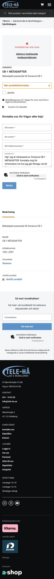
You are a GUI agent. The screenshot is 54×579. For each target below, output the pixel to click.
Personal (6, 457)
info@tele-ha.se (9, 401)
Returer (5, 438)
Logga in (6, 449)
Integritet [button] (6, 469)
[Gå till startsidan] (10, 4)
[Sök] (27, 13)
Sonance (6, 263)
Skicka (9, 185)
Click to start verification (28, 176)
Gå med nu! (27, 326)
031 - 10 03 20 (8, 397)
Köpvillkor (7, 434)
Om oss (5, 453)
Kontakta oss (8, 429)
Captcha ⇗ (40, 179)
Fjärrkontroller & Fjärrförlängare (27, 21)
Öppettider (7, 465)
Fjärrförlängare (9, 24)
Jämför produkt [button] (12, 279)
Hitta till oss (7, 461)
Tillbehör (6, 21)
